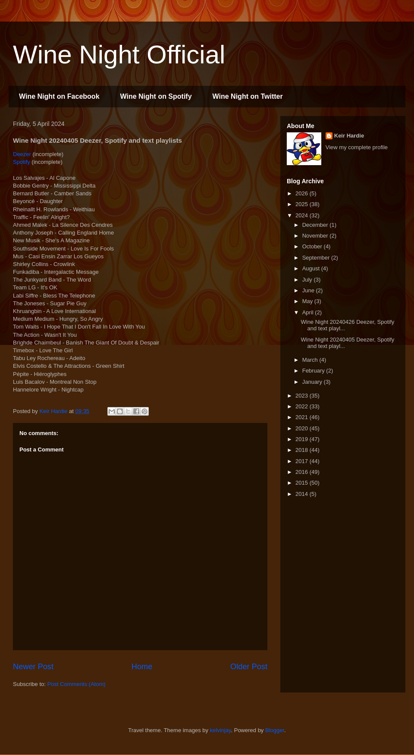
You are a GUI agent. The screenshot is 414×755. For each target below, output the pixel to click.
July (308, 279)
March (311, 360)
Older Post (248, 666)
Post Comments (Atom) (76, 684)
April (308, 312)
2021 (302, 417)
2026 (302, 193)
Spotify (21, 162)
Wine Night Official (119, 54)
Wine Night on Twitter (248, 96)
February (314, 370)
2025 (302, 204)
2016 (302, 472)
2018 (302, 450)
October (313, 246)
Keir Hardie (349, 135)
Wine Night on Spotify (156, 96)
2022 (302, 406)
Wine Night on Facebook (59, 96)
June (309, 290)
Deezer (22, 154)
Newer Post (33, 666)
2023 (302, 395)
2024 (302, 215)
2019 (302, 439)
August (311, 268)
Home (142, 666)
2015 (302, 482)
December (316, 225)
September (316, 257)
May (308, 301)
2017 (302, 461)
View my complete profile (357, 147)
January (313, 382)
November (316, 235)
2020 (302, 428)
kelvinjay (220, 730)
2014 (302, 494)
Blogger (274, 730)
